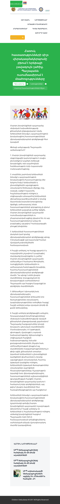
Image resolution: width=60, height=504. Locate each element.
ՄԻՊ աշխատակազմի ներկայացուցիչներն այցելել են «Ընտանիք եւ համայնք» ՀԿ (34, 475)
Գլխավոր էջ (19, 84)
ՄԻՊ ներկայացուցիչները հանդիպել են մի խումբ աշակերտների (26, 452)
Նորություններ (36, 84)
